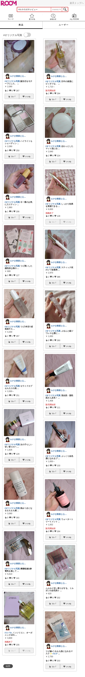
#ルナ (55, 653)
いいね (27, 96)
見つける (32, 17)
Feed (10, 17)
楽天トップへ (77, 3)
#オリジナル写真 (12, 81)
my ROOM (74, 17)
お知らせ (53, 17)
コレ (13, 96)
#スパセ (8, 633)
